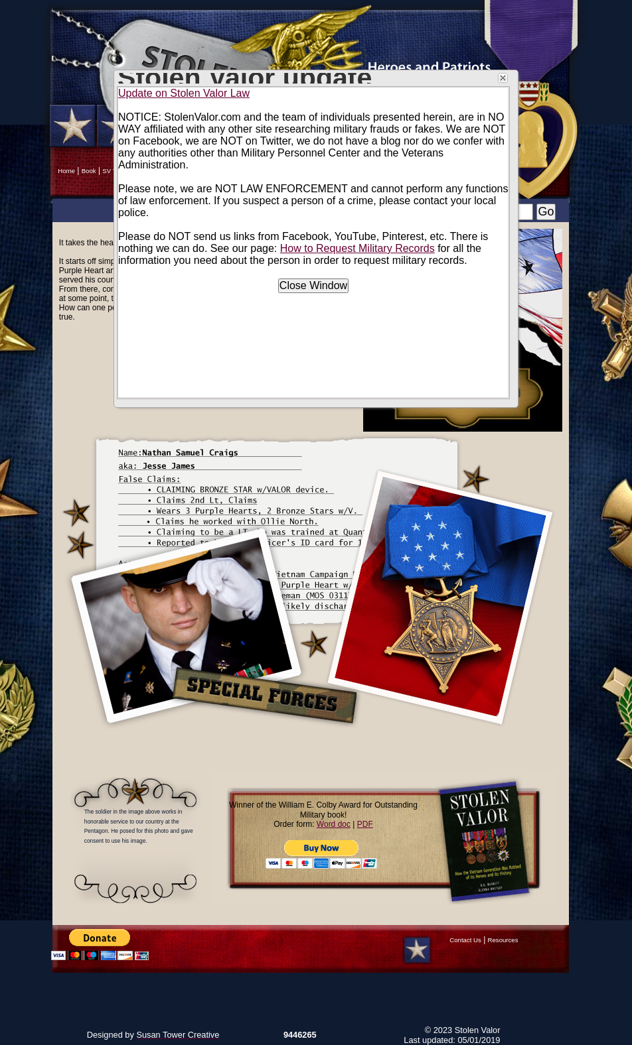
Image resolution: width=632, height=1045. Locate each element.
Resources (503, 940)
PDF (365, 824)
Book (89, 170)
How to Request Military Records (357, 248)
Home (66, 170)
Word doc (334, 824)
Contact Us (465, 940)
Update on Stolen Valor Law (184, 93)
